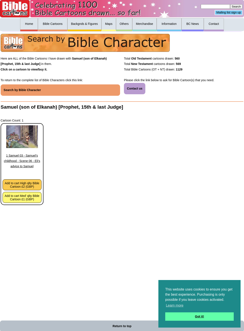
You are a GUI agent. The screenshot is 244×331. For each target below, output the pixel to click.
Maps (108, 23)
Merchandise (144, 23)
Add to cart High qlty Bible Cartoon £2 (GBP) (22, 184)
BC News (192, 23)
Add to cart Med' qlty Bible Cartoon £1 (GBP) (22, 197)
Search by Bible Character (22, 90)
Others (124, 23)
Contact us (134, 88)
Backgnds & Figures (84, 23)
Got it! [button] (199, 316)
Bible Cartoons (52, 23)
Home (29, 23)
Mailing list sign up (228, 12)
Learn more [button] (174, 305)
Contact (214, 23)
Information (169, 23)
